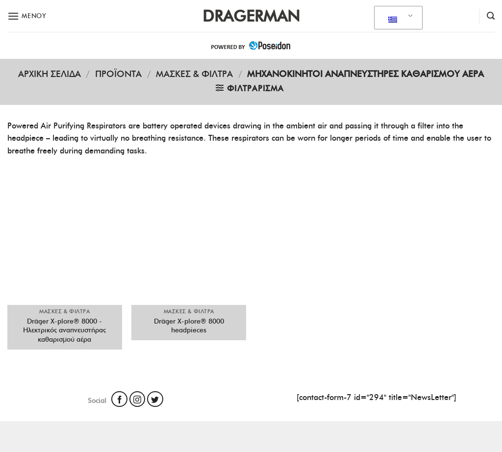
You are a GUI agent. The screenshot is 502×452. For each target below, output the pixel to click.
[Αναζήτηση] (491, 15)
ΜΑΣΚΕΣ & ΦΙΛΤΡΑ (194, 73)
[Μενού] (27, 16)
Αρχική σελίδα (49, 73)
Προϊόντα (118, 73)
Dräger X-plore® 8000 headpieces (189, 326)
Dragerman (251, 16)
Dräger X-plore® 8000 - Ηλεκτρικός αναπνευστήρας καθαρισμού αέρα (64, 330)
